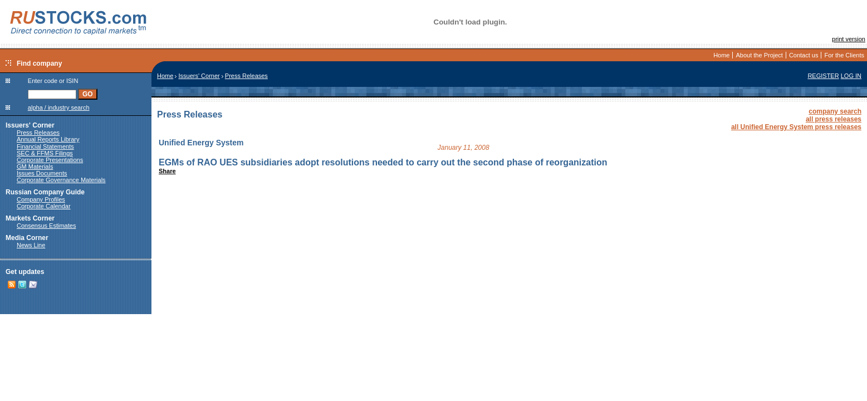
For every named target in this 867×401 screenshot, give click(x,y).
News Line (31, 245)
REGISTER (823, 75)
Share (167, 171)
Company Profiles (41, 199)
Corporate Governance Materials (61, 180)
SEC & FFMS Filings (45, 153)
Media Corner (27, 238)
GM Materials (35, 166)
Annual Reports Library (48, 139)
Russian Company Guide (45, 192)
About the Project (759, 55)
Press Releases (38, 132)
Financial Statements (45, 146)
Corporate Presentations (50, 160)
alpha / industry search (59, 107)
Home (721, 55)
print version (848, 39)
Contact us (804, 55)
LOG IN (851, 75)
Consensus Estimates (46, 225)
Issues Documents (42, 173)
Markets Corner (30, 218)
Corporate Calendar (44, 206)
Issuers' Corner (30, 125)
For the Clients (844, 55)
